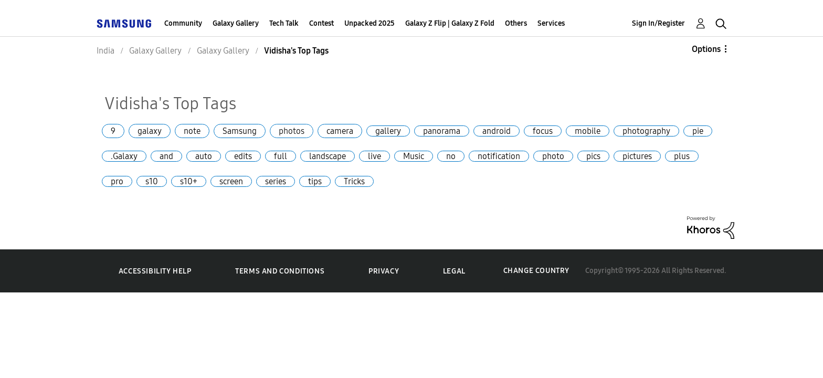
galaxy (150, 131)
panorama (441, 131)
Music (413, 156)
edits (243, 156)
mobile (587, 131)
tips (315, 181)
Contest (321, 23)
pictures (637, 156)
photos (291, 131)
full (280, 156)
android (496, 131)
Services (551, 23)
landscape (327, 156)
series (275, 181)
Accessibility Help (155, 271)
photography (646, 131)
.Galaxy (124, 156)
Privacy (383, 271)
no (451, 156)
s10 (151, 181)
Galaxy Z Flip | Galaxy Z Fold (449, 23)
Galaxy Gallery (236, 23)
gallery (388, 131)
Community (183, 23)
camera (339, 131)
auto (203, 156)
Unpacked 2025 (369, 23)
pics (593, 156)
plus (682, 156)
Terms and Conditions (279, 271)
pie (697, 131)
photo (553, 156)
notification (499, 156)
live (374, 156)
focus (543, 131)
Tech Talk (284, 23)
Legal (454, 271)
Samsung (240, 131)
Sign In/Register (658, 23)
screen (231, 181)
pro (117, 181)
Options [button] (706, 49)
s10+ (188, 181)
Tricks (354, 181)
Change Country (536, 270)
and (166, 156)
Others (516, 23)
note (192, 131)
